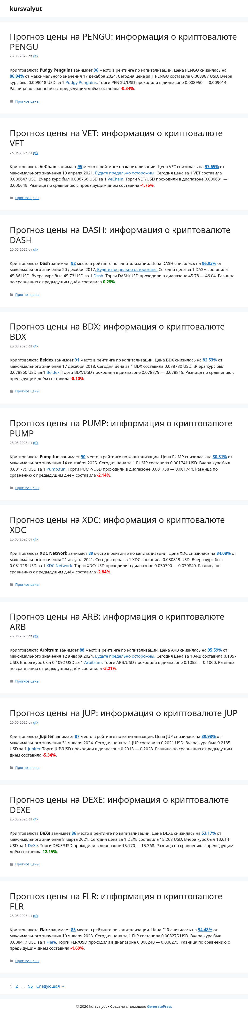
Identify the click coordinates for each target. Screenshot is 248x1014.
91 (77, 360)
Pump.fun (56, 469)
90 (83, 456)
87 (77, 736)
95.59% (215, 650)
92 (73, 263)
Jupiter (34, 748)
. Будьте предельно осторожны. (124, 173)
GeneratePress (159, 1006)
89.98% (209, 736)
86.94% (17, 76)
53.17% (209, 833)
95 (80, 166)
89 (90, 553)
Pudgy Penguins (81, 82)
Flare (51, 942)
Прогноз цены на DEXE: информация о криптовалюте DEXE (119, 804)
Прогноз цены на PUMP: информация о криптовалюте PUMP (121, 428)
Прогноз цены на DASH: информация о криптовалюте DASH (120, 235)
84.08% (224, 553)
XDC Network (59, 565)
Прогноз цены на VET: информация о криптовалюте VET (116, 138)
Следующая (50, 986)
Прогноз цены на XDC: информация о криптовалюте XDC (117, 524)
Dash (98, 275)
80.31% (220, 456)
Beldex (53, 372)
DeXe (33, 845)
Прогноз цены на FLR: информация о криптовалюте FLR (116, 901)
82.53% (210, 360)
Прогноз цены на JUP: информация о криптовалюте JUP (124, 713)
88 (82, 650)
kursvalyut (26, 8)
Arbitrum (93, 662)
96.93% (209, 263)
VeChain (115, 179)
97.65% (212, 166)
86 (73, 833)
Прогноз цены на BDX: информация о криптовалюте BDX (117, 331)
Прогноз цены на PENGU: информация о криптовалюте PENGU (123, 41)
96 (96, 70)
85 (73, 929)
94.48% (205, 929)
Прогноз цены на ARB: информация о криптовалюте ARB (117, 621)
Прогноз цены (27, 101)
